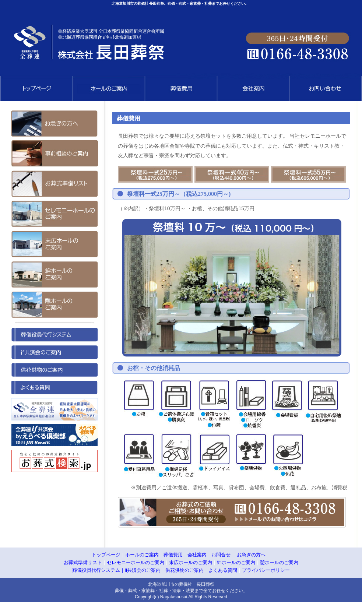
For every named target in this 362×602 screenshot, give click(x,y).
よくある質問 (222, 570)
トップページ (106, 554)
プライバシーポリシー (266, 570)
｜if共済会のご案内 (140, 570)
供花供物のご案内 (184, 570)
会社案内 (197, 554)
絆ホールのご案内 (236, 562)
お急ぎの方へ (251, 554)
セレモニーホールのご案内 (135, 562)
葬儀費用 (173, 554)
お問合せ (221, 554)
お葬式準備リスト (83, 562)
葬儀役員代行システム (96, 570)
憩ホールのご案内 (279, 562)
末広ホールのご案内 (190, 562)
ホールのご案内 (142, 554)
